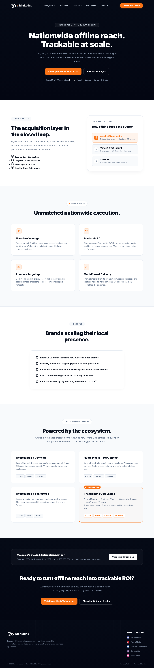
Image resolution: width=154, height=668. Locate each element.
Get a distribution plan (123, 557)
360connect (134, 637)
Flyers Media (134, 642)
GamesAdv (133, 651)
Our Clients (91, 6)
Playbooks (77, 6)
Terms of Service (140, 664)
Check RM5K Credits (131, 6)
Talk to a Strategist (96, 71)
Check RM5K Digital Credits (96, 601)
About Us (104, 6)
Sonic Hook (133, 655)
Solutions (64, 6)
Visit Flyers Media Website (63, 71)
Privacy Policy (125, 664)
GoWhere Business (137, 646)
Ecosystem (50, 6)
